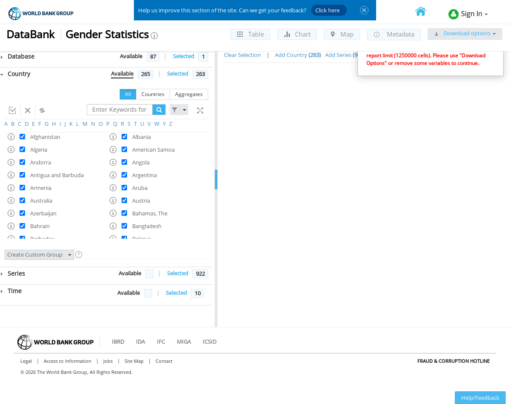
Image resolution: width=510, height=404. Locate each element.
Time (11, 291)
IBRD (118, 341)
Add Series (345, 55)
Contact (164, 361)
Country (15, 74)
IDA (140, 341)
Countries (153, 94)
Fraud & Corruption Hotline (453, 361)
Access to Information (67, 361)
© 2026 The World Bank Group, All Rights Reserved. (76, 372)
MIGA (184, 341)
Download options (465, 33)
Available (131, 56)
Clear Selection (242, 55)
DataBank (30, 34)
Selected (183, 56)
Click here (327, 10)
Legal (26, 361)
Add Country (298, 55)
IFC (161, 341)
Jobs (108, 361)
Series (13, 273)
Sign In (468, 14)
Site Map (134, 361)
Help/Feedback (480, 397)
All (128, 94)
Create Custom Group (39, 254)
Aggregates (189, 94)
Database (17, 56)
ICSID (209, 341)
